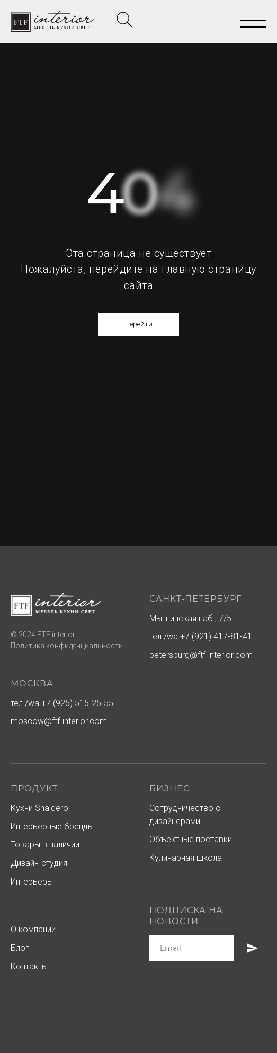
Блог (20, 948)
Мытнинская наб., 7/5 (190, 618)
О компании (33, 929)
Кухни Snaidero (39, 808)
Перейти (139, 324)
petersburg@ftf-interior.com (201, 655)
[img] (124, 20)
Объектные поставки (190, 839)
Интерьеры (32, 882)
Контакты (29, 966)
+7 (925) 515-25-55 (77, 703)
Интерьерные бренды (52, 827)
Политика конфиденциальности (67, 645)
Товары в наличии (45, 845)
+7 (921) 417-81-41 (216, 636)
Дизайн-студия (39, 863)
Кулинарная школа (185, 858)
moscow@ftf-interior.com (59, 721)
